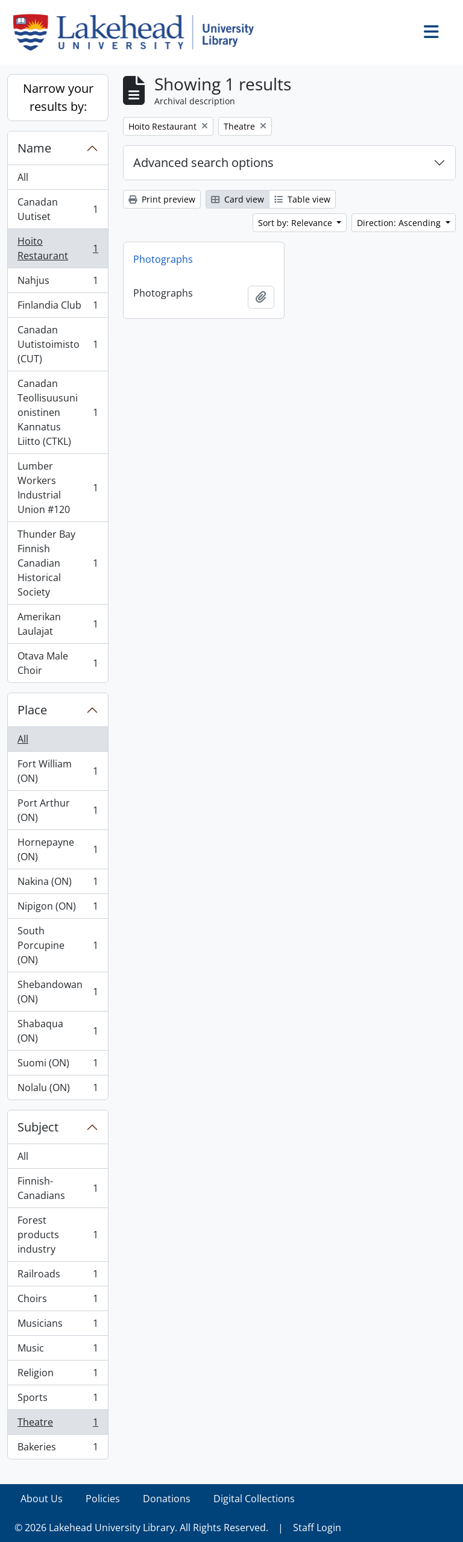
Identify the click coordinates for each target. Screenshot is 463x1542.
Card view (237, 199)
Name (34, 148)
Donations (167, 1498)
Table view (302, 199)
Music (57, 1351)
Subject (37, 1127)
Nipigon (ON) (57, 909)
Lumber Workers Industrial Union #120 (57, 487)
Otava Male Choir (57, 663)
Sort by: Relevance (296, 222)
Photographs (163, 259)
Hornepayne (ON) (57, 849)
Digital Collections (254, 1498)
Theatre (57, 1425)
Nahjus (57, 283)
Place (32, 710)
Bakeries (57, 1449)
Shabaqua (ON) (57, 1031)
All (22, 177)
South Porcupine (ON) (57, 945)
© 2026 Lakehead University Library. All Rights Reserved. (141, 1527)
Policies (103, 1498)
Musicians (57, 1326)
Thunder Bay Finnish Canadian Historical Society (57, 563)
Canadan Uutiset (57, 209)
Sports (57, 1400)
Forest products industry (57, 1234)
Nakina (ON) (57, 884)
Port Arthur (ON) (57, 810)
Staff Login (317, 1527)
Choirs (57, 1301)
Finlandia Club (57, 308)
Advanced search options (203, 162)
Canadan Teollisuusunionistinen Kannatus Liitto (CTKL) (57, 412)
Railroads (57, 1276)
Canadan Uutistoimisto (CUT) (57, 344)
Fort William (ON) (57, 771)
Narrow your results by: (58, 97)
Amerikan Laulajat (57, 624)
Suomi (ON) (57, 1065)
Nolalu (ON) (57, 1090)
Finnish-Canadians (57, 1188)
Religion (57, 1375)
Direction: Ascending (400, 222)
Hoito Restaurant (57, 248)
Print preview (161, 199)
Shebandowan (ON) (57, 991)
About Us (41, 1498)
